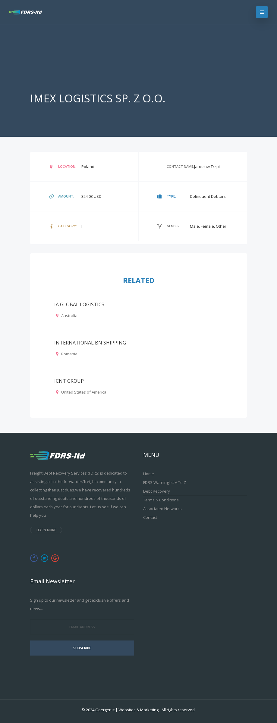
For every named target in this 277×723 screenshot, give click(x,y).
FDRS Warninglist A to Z (164, 482)
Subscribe (82, 648)
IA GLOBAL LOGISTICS (79, 304)
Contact (150, 517)
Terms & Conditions (161, 500)
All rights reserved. (179, 709)
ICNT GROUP (69, 381)
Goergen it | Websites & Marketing (127, 709)
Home (148, 473)
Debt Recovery (156, 491)
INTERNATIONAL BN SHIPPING (90, 342)
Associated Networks (162, 508)
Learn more (46, 530)
